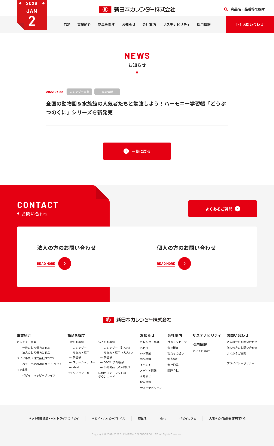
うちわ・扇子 (81, 356)
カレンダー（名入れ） (118, 351)
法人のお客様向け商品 (36, 356)
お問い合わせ (238, 338)
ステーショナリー (84, 366)
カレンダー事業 (26, 345)
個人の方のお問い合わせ (242, 351)
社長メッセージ (177, 345)
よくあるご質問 (236, 357)
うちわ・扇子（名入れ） (119, 356)
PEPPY (144, 351)
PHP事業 (22, 373)
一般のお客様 (75, 345)
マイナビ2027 (201, 354)
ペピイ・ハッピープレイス (38, 379)
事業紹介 (84, 27)
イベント (145, 368)
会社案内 (149, 27)
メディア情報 (148, 374)
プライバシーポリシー (241, 367)
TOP (67, 27)
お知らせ (129, 27)
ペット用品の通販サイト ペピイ (42, 367)
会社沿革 (173, 368)
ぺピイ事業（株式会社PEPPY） (36, 362)
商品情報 (145, 362)
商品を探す (76, 338)
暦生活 (142, 420)
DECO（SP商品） (115, 366)
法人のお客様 (106, 345)
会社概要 (173, 351)
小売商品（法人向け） (118, 370)
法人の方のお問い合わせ (242, 345)
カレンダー (80, 351)
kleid (76, 370)
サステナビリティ (176, 27)
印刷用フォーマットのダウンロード (112, 378)
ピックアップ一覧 (78, 376)
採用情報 (204, 27)
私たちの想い (175, 357)
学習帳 (77, 361)
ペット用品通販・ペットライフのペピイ (54, 420)
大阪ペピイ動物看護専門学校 (227, 420)
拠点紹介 (173, 362)
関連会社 (173, 374)
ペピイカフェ (187, 420)
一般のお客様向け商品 (36, 351)
